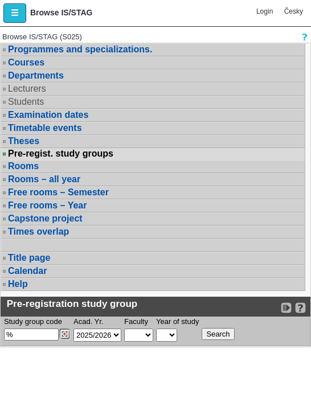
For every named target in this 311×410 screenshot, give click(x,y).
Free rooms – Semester (58, 192)
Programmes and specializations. (80, 49)
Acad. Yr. (88, 321)
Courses (26, 62)
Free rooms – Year (47, 205)
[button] (14, 13)
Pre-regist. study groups (60, 154)
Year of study (177, 321)
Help (18, 284)
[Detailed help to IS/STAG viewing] (300, 308)
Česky (293, 11)
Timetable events (45, 128)
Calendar (27, 271)
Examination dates (48, 115)
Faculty (136, 321)
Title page (29, 258)
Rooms (23, 166)
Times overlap (38, 231)
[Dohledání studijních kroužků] (65, 334)
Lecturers (27, 88)
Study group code (33, 321)
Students (26, 101)
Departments (36, 75)
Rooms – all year (44, 179)
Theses (23, 141)
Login (264, 11)
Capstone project (45, 218)
